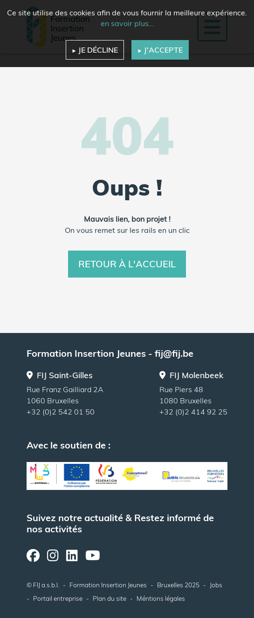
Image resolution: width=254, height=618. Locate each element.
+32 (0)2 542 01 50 (61, 411)
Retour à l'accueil (127, 264)
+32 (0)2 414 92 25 (193, 411)
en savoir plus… (127, 23)
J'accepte (160, 49)
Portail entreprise (57, 598)
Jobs (216, 585)
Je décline (95, 49)
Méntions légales (161, 598)
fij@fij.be (174, 353)
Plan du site (109, 598)
